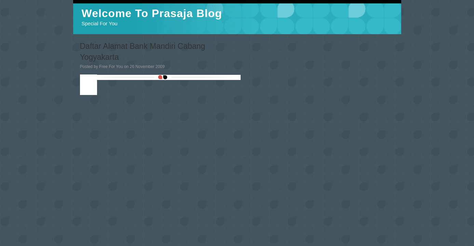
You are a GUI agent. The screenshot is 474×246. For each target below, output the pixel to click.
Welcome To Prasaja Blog (152, 13)
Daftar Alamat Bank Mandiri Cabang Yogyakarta (142, 52)
